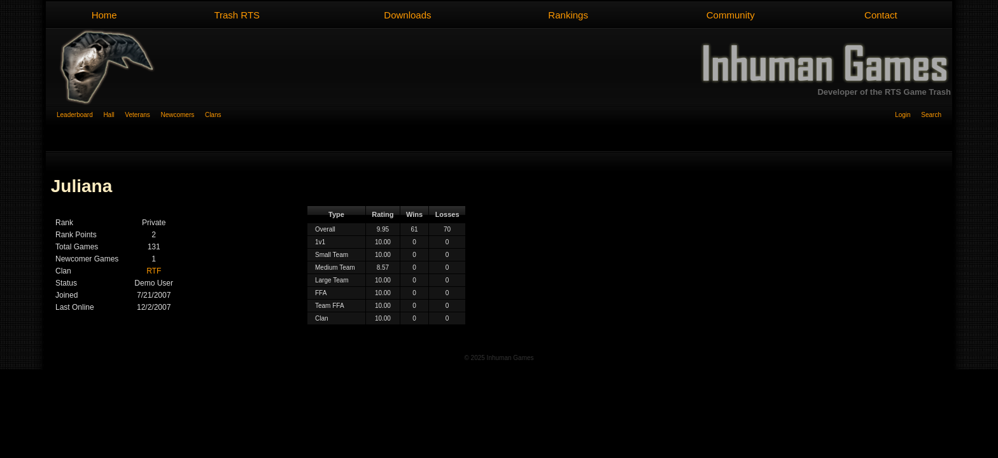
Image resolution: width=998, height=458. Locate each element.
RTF (153, 271)
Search (931, 114)
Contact (880, 15)
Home (104, 15)
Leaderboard (80, 114)
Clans (213, 114)
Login (908, 114)
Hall (114, 114)
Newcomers (182, 114)
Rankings (568, 15)
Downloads (407, 15)
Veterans (142, 114)
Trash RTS (237, 15)
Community (730, 15)
